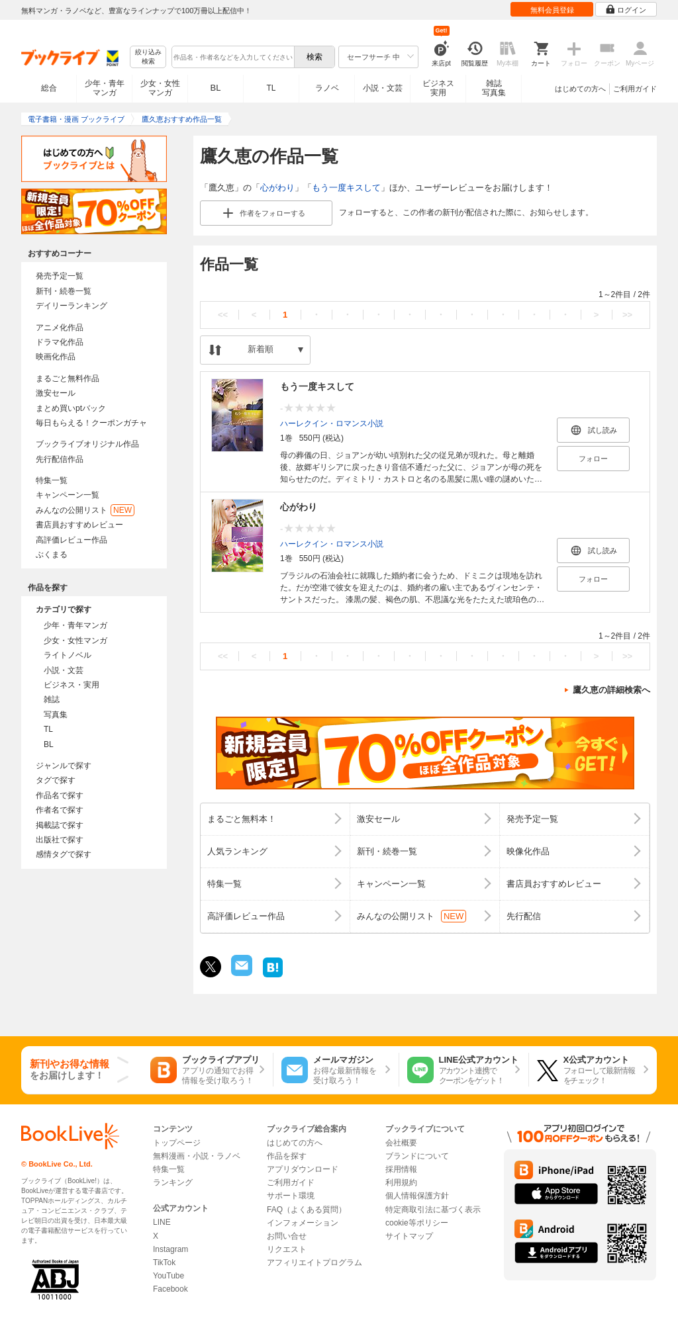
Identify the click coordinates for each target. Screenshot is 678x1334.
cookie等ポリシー (416, 1222)
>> (627, 315)
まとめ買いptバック (71, 408)
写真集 (56, 714)
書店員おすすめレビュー (79, 524)
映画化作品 (55, 356)
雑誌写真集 (494, 88)
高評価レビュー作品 (71, 540)
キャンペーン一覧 (67, 495)
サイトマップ (409, 1236)
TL (270, 88)
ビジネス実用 (438, 88)
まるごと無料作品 (67, 378)
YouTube (168, 1275)
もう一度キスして (346, 188)
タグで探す (55, 780)
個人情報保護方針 (417, 1195)
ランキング (173, 1182)
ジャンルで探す (63, 765)
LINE (162, 1222)
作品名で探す (59, 795)
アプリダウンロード (302, 1169)
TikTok (164, 1262)
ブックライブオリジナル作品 (87, 444)
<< (223, 315)
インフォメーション (302, 1222)
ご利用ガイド (635, 89)
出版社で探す (59, 839)
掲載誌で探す (59, 825)
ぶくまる (52, 554)
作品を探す (287, 1156)
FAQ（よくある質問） (306, 1209)
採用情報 (401, 1169)
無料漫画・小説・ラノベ (196, 1156)
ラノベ (327, 88)
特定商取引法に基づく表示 (433, 1209)
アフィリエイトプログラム (314, 1262)
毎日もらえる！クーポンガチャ (91, 422)
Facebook (170, 1289)
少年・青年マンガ (104, 88)
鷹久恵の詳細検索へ (611, 690)
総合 (49, 88)
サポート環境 (291, 1195)
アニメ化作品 (59, 327)
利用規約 (401, 1182)
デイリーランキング (71, 305)
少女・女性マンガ (160, 88)
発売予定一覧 (59, 276)
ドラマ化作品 (59, 342)
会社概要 (401, 1142)
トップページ (177, 1142)
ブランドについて (417, 1156)
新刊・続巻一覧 (63, 291)
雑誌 (52, 699)
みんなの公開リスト (85, 510)
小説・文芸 (383, 88)
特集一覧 (52, 480)
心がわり (277, 188)
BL (216, 88)
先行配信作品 (59, 459)
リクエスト (287, 1249)
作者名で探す (59, 810)
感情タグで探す (63, 854)
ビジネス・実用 (71, 684)
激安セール (55, 393)
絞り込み (148, 57)
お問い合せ (287, 1236)
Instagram (170, 1249)
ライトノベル (67, 655)
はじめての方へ (580, 89)
